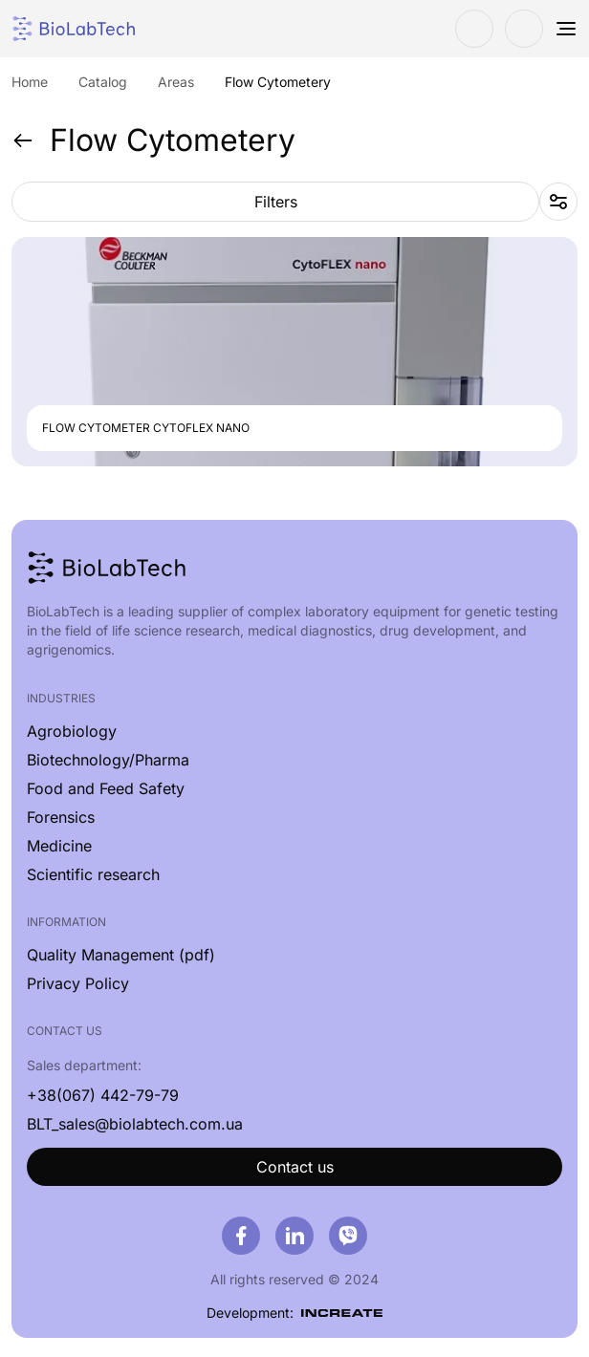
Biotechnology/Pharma (108, 759)
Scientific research (93, 874)
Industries (61, 698)
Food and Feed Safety (106, 788)
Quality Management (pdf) (121, 954)
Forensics (61, 817)
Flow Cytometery (153, 140)
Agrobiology (72, 731)
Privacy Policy (78, 983)
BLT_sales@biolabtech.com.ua (135, 1123)
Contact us (295, 1166)
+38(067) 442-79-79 (103, 1095)
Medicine (59, 845)
